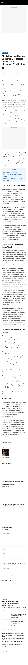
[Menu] (2, 2)
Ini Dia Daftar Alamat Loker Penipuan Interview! (13, 633)
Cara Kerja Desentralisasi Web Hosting (12, 178)
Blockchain (4, 442)
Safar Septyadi (9, 67)
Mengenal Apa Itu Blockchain (10, 172)
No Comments (5, 69)
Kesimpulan (6, 180)
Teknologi (4, 52)
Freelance (4, 605)
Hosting (9, 442)
